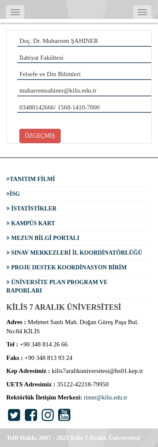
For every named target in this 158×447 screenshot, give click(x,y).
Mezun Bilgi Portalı (42, 238)
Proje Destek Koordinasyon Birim (66, 267)
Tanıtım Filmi (30, 179)
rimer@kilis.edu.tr (105, 397)
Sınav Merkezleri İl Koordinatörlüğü (74, 253)
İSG (13, 194)
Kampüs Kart (30, 223)
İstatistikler (31, 208)
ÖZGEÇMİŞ (40, 136)
